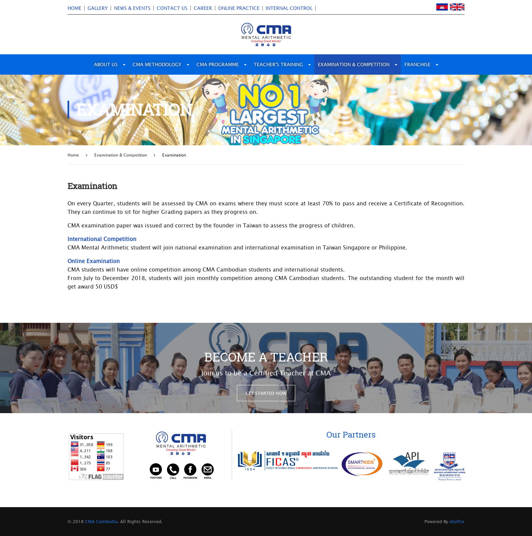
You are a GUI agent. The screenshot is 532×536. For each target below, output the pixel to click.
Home (73, 155)
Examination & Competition (120, 155)
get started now (266, 393)
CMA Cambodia (100, 521)
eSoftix (457, 521)
